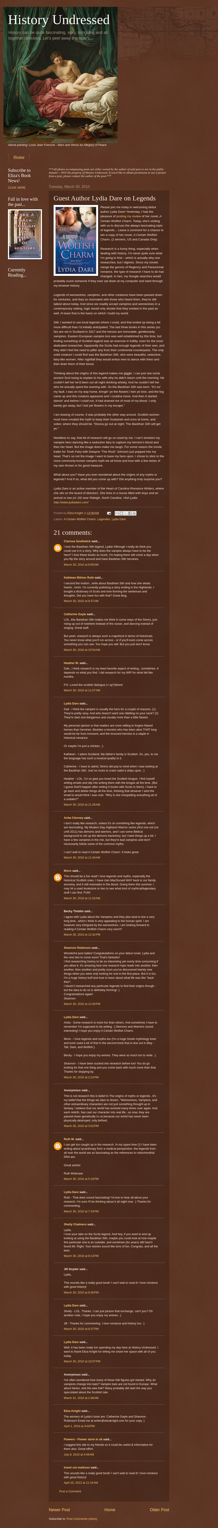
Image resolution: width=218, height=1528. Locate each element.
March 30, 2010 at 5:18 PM (81, 1179)
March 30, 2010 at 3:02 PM (81, 1126)
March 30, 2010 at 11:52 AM (82, 898)
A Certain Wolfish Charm (80, 519)
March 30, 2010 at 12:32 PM (82, 934)
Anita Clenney (73, 817)
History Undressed (59, 19)
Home (19, 157)
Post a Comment (70, 1491)
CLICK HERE (16, 187)
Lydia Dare (119, 519)
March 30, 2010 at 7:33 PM (81, 1211)
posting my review (129, 216)
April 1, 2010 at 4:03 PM (79, 1426)
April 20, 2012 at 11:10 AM (81, 1482)
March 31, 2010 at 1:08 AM (81, 1398)
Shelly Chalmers (75, 1224)
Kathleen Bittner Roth (79, 577)
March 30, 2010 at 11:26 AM (82, 804)
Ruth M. (69, 1139)
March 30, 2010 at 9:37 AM (81, 601)
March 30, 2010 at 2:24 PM (81, 1077)
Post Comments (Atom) (82, 1519)
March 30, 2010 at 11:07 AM (82, 690)
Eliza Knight (72, 1411)
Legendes (103, 519)
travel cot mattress (77, 1467)
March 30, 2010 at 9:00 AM (81, 564)
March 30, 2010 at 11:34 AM (82, 857)
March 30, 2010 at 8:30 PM (81, 1292)
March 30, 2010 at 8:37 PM (81, 1329)
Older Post (159, 1510)
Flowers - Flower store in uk (83, 1439)
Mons (68, 870)
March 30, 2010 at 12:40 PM (82, 1004)
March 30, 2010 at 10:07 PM (82, 1361)
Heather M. (71, 663)
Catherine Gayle (75, 614)
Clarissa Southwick (77, 541)
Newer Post (59, 1510)
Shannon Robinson (77, 947)
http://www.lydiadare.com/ (71, 502)
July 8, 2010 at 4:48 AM (79, 1454)
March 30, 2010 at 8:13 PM (81, 1256)
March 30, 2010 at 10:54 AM (82, 650)
